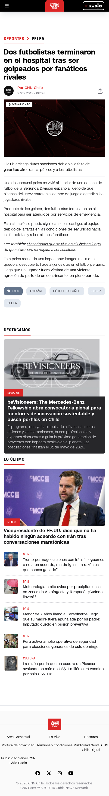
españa (36, 291)
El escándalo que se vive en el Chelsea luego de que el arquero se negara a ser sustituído (52, 246)
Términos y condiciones (54, 745)
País (26, 581)
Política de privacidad (18, 745)
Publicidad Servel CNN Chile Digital (91, 747)
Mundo (28, 554)
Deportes (15, 39)
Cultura (29, 658)
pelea (38, 39)
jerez (96, 291)
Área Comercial (18, 737)
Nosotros (91, 737)
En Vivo (54, 737)
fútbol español (67, 291)
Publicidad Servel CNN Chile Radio (18, 760)
